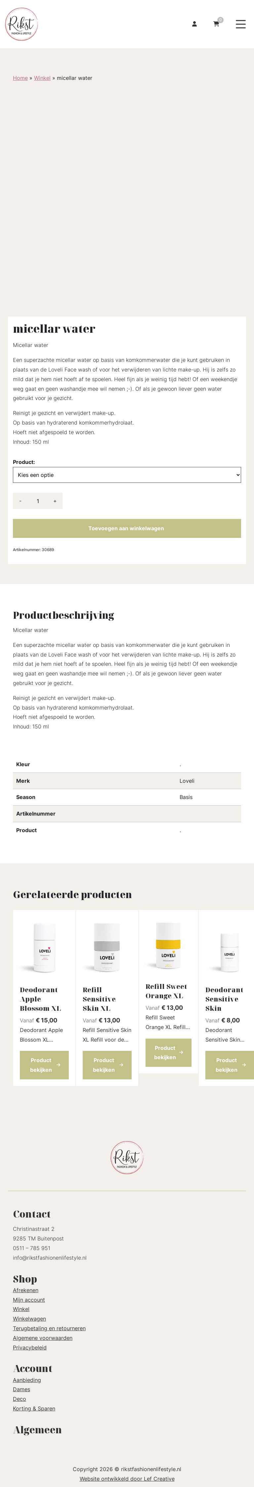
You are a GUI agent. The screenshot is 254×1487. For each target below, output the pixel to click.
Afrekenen (25, 1290)
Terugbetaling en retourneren (49, 1328)
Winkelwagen (29, 1318)
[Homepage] (57, 23)
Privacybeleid (30, 1347)
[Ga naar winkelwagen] (216, 24)
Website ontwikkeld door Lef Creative (127, 1478)
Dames (21, 1389)
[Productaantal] (38, 501)
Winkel (42, 78)
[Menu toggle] (241, 24)
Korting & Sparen (34, 1408)
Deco (19, 1399)
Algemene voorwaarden (42, 1338)
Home (20, 78)
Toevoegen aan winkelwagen (126, 528)
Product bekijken (45, 1065)
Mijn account (29, 1299)
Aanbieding (27, 1380)
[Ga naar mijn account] (194, 24)
